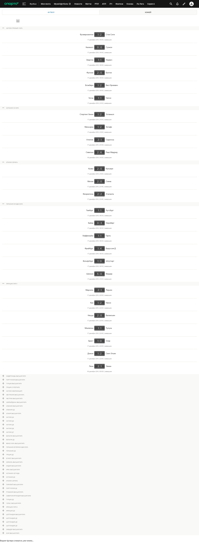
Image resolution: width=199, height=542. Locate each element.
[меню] (24, 3)
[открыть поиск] (171, 4)
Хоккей (148, 12)
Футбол (51, 12)
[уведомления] (177, 4)
